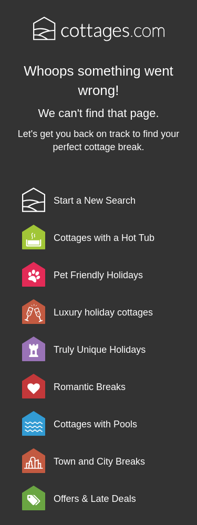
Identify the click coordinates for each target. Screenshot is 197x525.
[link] (106, 199)
